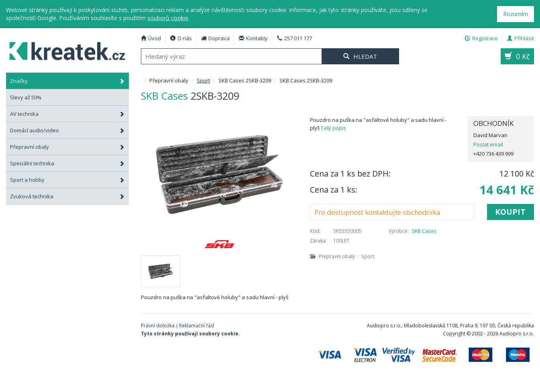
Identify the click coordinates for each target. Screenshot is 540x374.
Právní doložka (158, 325)
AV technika (67, 113)
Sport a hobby (67, 179)
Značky (67, 80)
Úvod (151, 38)
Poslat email (488, 144)
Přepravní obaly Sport (342, 256)
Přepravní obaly (67, 146)
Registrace (481, 38)
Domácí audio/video (67, 130)
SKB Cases (424, 231)
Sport (203, 80)
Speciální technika (67, 163)
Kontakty (253, 38)
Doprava (215, 38)
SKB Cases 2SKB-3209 (63, 50)
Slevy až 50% (25, 97)
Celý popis (333, 128)
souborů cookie (167, 18)
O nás (181, 38)
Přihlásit (520, 38)
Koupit (510, 211)
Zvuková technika (67, 196)
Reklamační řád (196, 325)
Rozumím (515, 14)
